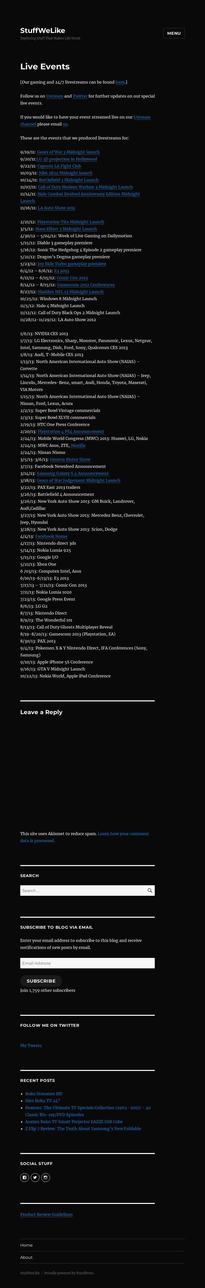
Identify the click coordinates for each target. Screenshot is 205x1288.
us (65, 124)
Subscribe (41, 981)
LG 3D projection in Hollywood (66, 158)
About (26, 1257)
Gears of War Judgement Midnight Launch (78, 480)
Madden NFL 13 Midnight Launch (71, 291)
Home (26, 1245)
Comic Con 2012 (72, 277)
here (120, 82)
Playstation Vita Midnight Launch (70, 221)
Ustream (54, 96)
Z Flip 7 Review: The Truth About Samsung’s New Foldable (83, 1128)
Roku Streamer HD (43, 1093)
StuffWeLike (42, 30)
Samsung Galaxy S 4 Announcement (73, 473)
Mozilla (78, 445)
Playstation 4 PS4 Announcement (71, 431)
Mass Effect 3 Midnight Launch (66, 228)
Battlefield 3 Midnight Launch (69, 179)
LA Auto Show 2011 (56, 207)
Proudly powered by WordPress (69, 1273)
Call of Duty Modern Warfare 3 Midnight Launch (85, 186)
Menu (174, 33)
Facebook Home (51, 536)
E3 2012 (61, 270)
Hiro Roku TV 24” (42, 1100)
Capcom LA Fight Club (59, 165)
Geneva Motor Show (70, 459)
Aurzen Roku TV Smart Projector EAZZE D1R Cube (74, 1121)
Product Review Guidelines (46, 1214)
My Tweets (31, 1045)
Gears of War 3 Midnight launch (68, 151)
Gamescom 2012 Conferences (86, 284)
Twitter (80, 96)
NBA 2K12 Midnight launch (65, 172)
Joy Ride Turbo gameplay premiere (72, 263)
